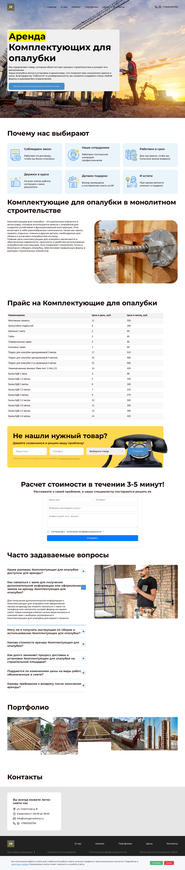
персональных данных (70, 458)
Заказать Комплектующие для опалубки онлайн (36, 86)
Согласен (156, 863)
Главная (52, 7)
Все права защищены (20, 852)
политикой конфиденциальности (84, 531)
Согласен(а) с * (75, 531)
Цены (106, 7)
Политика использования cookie (159, 852)
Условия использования (61, 852)
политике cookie (19, 864)
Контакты (119, 7)
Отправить (138, 451)
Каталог (99, 843)
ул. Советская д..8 (27, 809)
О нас (64, 7)
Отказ (169, 863)
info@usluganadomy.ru (30, 818)
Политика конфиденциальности (108, 852)
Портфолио (91, 7)
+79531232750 (170, 7)
